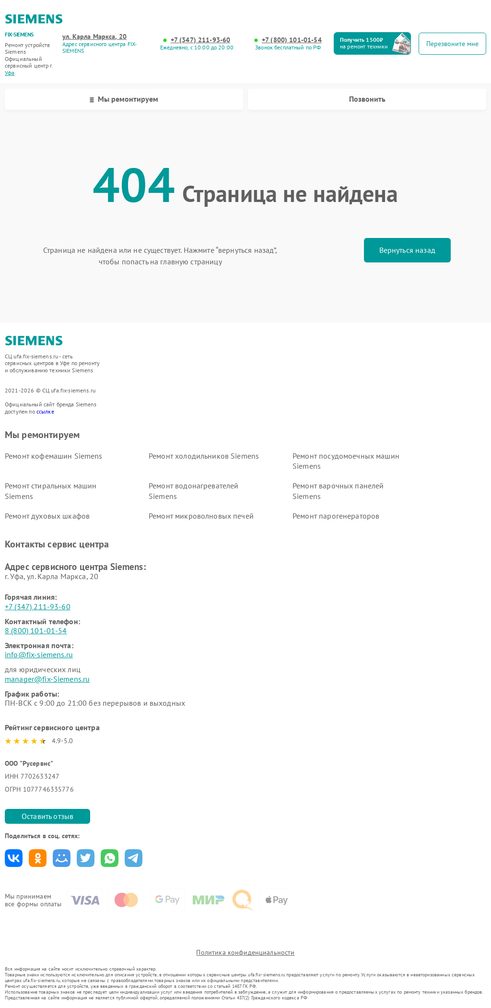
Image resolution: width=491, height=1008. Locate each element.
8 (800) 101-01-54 (36, 630)
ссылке (45, 411)
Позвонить (367, 99)
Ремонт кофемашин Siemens (54, 456)
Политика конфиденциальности (245, 952)
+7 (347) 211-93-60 (201, 40)
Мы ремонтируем (124, 99)
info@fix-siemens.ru (39, 654)
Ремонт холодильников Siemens (204, 456)
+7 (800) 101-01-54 (292, 40)
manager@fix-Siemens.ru (47, 679)
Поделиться (14, 858)
